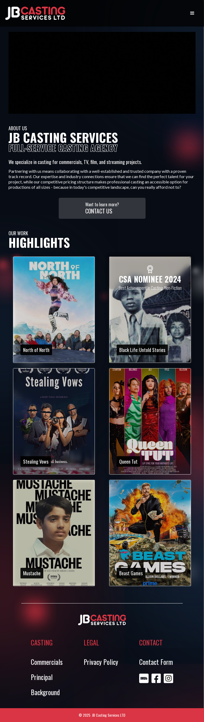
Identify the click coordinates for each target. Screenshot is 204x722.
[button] (192, 13)
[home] (35, 13)
